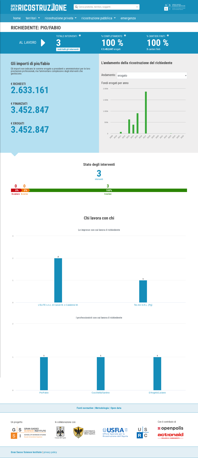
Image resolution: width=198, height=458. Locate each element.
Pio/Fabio (44, 392)
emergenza (128, 18)
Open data (116, 408)
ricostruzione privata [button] (59, 18)
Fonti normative (85, 408)
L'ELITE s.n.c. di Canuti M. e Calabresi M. (58, 305)
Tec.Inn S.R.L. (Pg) (143, 305)
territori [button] (31, 18)
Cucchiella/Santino (101, 392)
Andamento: (108, 74)
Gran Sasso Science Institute (26, 452)
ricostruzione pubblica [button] (97, 18)
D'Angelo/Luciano (157, 392)
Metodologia (102, 408)
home (17, 18)
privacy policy (50, 452)
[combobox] (103, 7)
